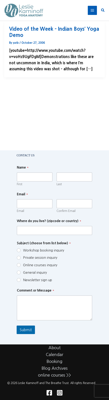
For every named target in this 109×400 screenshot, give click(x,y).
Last (59, 184)
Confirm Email (66, 210)
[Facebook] (49, 393)
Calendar (54, 355)
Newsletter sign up (37, 280)
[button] (103, 10)
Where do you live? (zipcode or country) (49, 220)
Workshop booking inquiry (43, 250)
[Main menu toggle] (92, 10)
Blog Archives (55, 368)
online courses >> (54, 375)
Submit (26, 330)
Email (20, 210)
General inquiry (35, 272)
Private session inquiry (40, 257)
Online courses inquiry (40, 265)
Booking (54, 361)
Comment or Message (35, 290)
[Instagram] (59, 393)
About (54, 348)
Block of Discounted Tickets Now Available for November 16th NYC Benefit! (49, 99)
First (19, 184)
